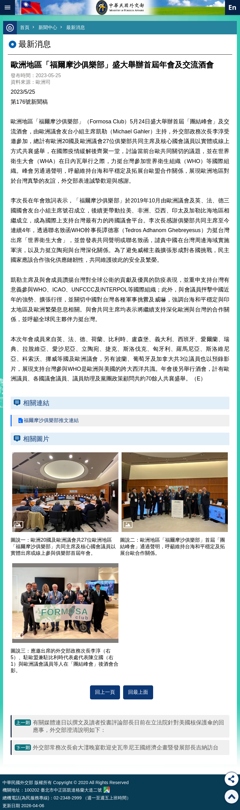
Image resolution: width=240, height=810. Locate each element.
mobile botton (7, 7)
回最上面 (138, 692)
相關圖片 (36, 438)
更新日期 (11, 805)
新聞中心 (47, 27)
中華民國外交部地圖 (106, 790)
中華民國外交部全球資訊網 (120, 7)
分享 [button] (231, 779)
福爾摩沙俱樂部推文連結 (51, 420)
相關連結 (36, 402)
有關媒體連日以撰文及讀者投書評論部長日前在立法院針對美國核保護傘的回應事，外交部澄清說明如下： (128, 726)
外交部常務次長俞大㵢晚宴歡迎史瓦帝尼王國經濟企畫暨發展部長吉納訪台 (125, 747)
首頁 (24, 27)
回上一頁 (105, 692)
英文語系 (232, 7)
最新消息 (75, 27)
